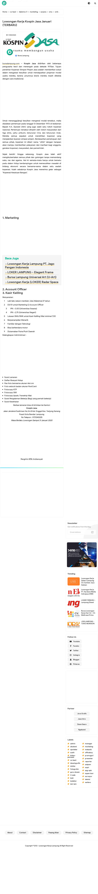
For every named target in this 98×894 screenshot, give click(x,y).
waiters (88, 782)
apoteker (73, 750)
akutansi (73, 747)
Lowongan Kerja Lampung (49, 846)
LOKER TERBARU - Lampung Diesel (88, 601)
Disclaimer (37, 833)
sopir (87, 767)
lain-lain (73, 784)
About (9, 833)
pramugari (89, 756)
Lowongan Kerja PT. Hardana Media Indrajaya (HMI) (88, 592)
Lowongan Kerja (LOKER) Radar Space (32, 282)
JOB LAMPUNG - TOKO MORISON (87, 622)
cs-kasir (8, 39)
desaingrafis (75, 763)
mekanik (88, 750)
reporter (88, 761)
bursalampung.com (11, 63)
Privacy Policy (71, 833)
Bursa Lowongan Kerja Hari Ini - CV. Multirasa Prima (88, 613)
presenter (89, 759)
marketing (89, 747)
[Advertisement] (31, 101)
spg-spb (88, 770)
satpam (88, 764)
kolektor (73, 781)
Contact (22, 833)
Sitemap (87, 833)
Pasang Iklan (53, 833)
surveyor (88, 776)
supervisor (89, 773)
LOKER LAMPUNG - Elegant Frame (30, 272)
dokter (73, 766)
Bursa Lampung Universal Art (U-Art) (31, 277)
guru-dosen (75, 772)
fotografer (74, 769)
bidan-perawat (72, 756)
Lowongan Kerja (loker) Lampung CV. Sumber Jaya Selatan (87, 581)
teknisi (87, 779)
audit (72, 753)
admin (72, 744)
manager (88, 744)
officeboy (89, 753)
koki (72, 778)
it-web (72, 775)
